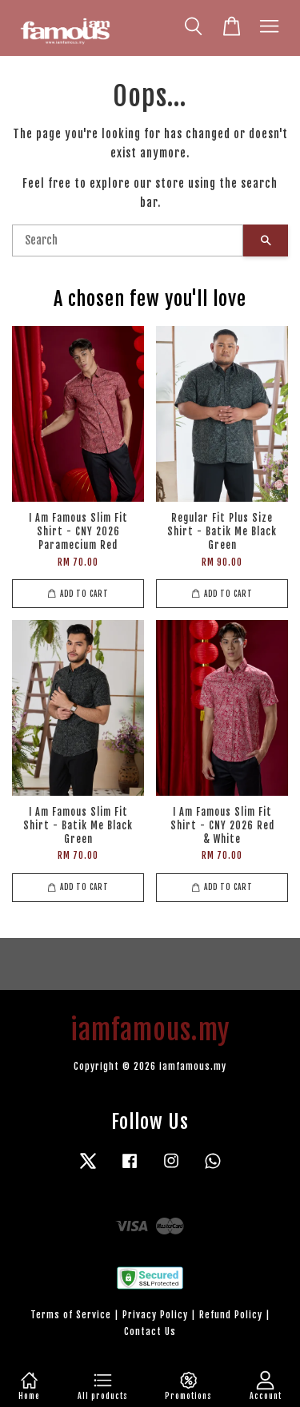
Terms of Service (70, 1315)
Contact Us (150, 1331)
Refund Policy (230, 1315)
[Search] (127, 240)
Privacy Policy (155, 1315)
